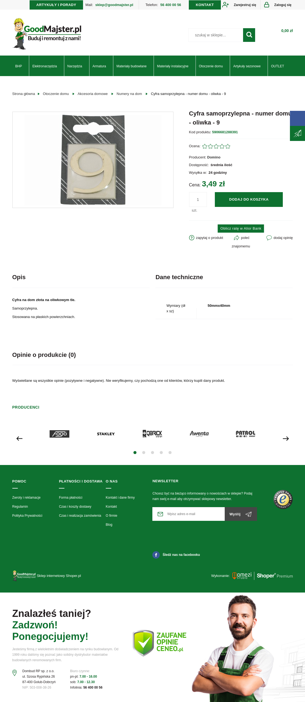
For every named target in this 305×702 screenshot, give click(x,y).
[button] (134, 452)
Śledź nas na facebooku (176, 555)
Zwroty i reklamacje (26, 497)
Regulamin (20, 507)
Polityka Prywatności (27, 516)
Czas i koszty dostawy (75, 507)
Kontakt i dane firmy (120, 497)
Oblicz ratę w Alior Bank (240, 228)
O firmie (111, 516)
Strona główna (23, 94)
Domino (213, 157)
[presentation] (19, 438)
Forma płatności (70, 497)
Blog (109, 525)
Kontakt (111, 507)
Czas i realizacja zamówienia (80, 516)
